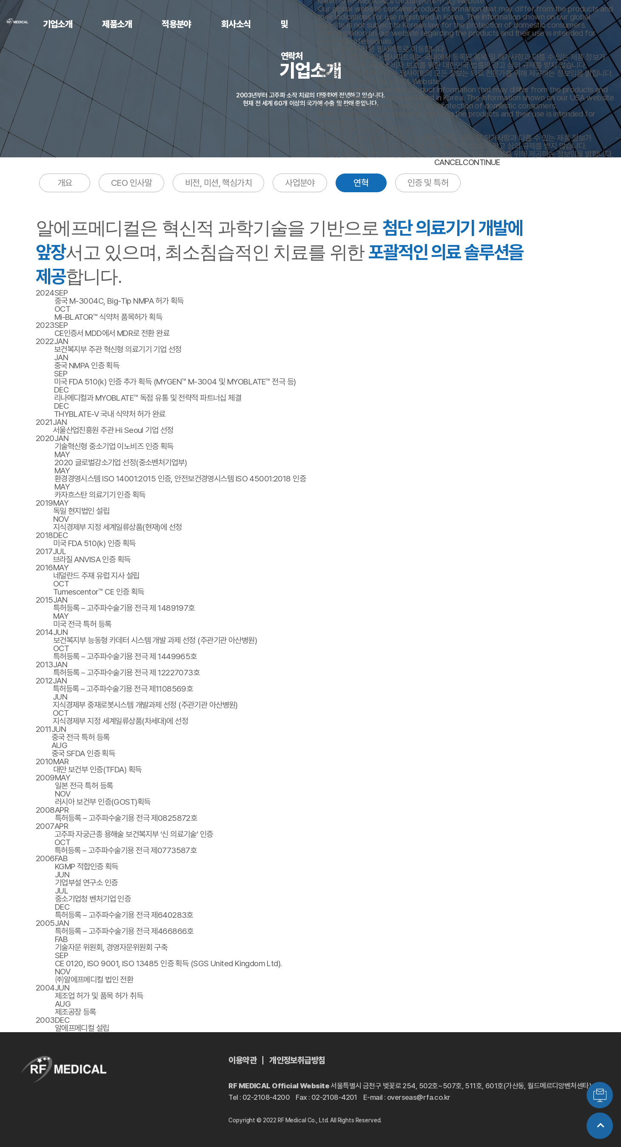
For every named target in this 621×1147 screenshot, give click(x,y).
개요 (64, 182)
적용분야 (176, 24)
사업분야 (300, 182)
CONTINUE (481, 162)
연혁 (360, 182)
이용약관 (242, 1060)
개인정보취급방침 (297, 1060)
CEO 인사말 (131, 182)
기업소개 (58, 24)
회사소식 (236, 24)
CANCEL (448, 162)
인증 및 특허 (427, 182)
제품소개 (117, 24)
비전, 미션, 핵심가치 (218, 182)
